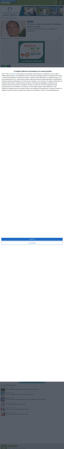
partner (14, 73)
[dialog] (32, 224)
